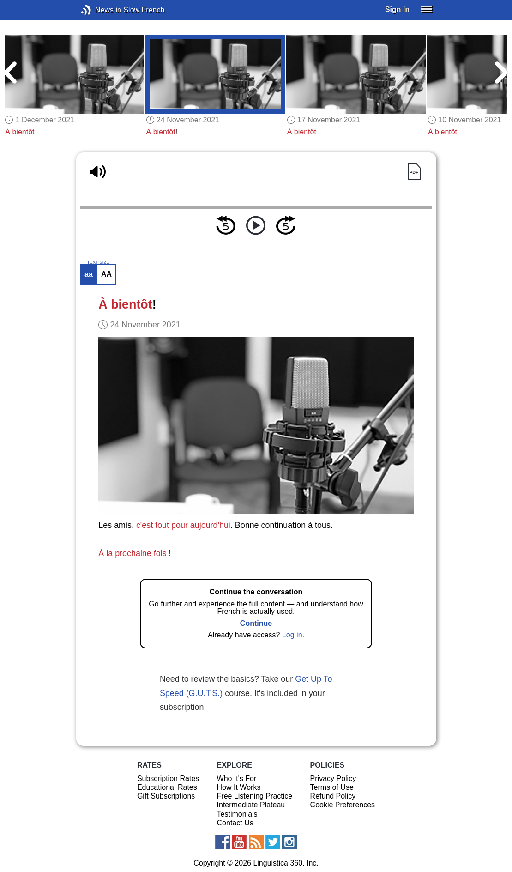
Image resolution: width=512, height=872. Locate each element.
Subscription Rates (168, 778)
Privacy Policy (333, 778)
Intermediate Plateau (251, 805)
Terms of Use (332, 787)
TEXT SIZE (98, 262)
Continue (256, 623)
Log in (292, 635)
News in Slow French (100, 10)
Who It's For (237, 778)
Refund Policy (333, 796)
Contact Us (235, 823)
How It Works (239, 787)
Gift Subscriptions (166, 796)
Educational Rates (167, 787)
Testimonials (237, 814)
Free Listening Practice (255, 796)
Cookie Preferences (342, 805)
